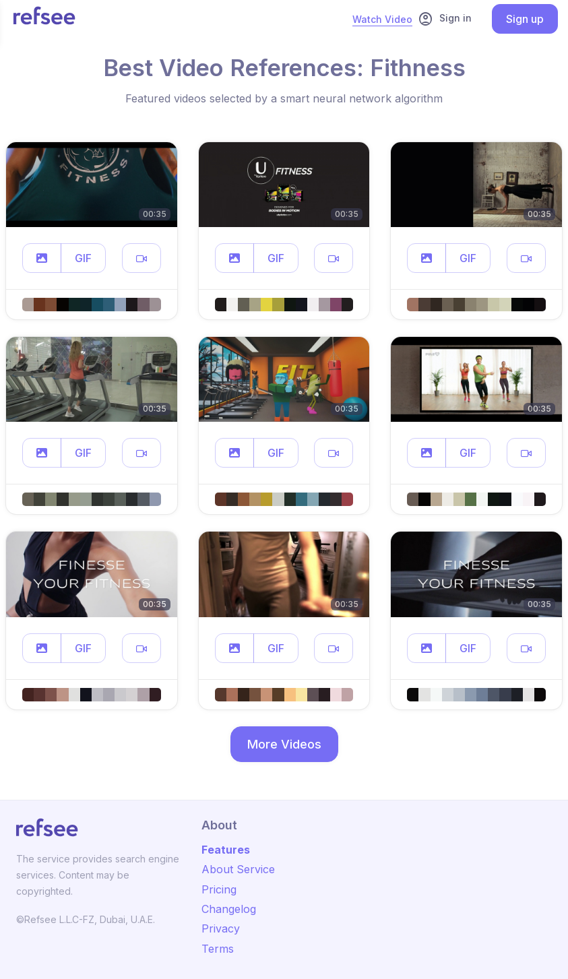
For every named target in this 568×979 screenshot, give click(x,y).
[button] (41, 258)
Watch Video (382, 19)
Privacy (220, 928)
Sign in (445, 19)
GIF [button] (83, 258)
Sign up (525, 19)
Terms (217, 948)
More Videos (284, 744)
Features (225, 849)
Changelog (228, 909)
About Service (238, 869)
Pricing (218, 889)
